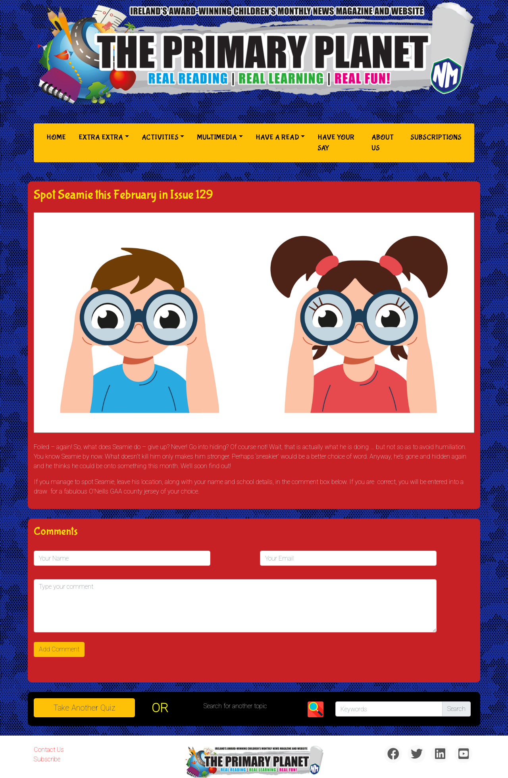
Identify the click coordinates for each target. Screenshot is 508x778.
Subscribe (47, 759)
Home (57, 137)
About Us (382, 142)
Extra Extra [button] (101, 137)
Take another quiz (84, 708)
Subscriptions (436, 137)
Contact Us (49, 749)
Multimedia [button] (217, 137)
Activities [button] (160, 137)
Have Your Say (336, 142)
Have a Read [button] (277, 137)
